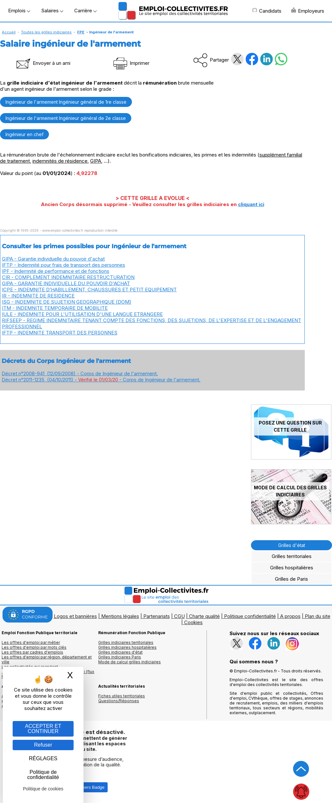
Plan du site (317, 616)
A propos (290, 616)
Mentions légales (120, 616)
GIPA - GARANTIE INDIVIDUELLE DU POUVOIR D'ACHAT (66, 283)
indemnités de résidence (60, 161)
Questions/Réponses (118, 700)
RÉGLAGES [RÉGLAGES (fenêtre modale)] (43, 758)
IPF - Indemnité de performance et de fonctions (55, 271)
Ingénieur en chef (24, 134)
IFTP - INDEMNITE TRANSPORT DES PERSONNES (59, 333)
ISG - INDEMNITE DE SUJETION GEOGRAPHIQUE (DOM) (66, 302)
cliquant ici (251, 204)
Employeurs (307, 10)
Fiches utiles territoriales (121, 695)
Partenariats (156, 616)
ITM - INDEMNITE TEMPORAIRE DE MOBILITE (55, 308)
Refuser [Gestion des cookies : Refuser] (43, 745)
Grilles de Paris (291, 579)
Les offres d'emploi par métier (31, 642)
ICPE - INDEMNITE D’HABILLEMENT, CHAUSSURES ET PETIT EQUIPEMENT (89, 289)
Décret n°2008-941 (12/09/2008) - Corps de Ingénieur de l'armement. (80, 373)
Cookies (193, 622)
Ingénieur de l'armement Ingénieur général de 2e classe (66, 118)
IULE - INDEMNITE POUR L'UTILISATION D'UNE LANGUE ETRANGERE (82, 314)
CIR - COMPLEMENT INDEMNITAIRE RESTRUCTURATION (68, 277)
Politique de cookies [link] (43, 788)
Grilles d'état (291, 545)
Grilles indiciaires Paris (119, 657)
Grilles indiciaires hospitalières (127, 647)
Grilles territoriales (292, 556)
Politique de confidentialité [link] (43, 774)
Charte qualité (204, 616)
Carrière (85, 10)
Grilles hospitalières (291, 567)
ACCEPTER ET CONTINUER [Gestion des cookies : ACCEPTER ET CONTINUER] (43, 728)
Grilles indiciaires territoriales (125, 642)
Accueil (9, 32)
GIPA (95, 161)
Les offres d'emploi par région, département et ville (47, 659)
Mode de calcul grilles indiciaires (129, 661)
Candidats (266, 10)
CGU (179, 616)
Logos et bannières (75, 616)
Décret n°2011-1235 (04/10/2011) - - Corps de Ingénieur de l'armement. (101, 380)
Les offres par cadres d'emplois (32, 652)
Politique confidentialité (250, 616)
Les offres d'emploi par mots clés (34, 647)
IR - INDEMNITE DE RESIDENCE (38, 296)
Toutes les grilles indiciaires (46, 32)
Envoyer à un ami (42, 63)
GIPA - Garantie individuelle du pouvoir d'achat (53, 259)
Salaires (52, 10)
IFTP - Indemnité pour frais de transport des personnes (63, 265)
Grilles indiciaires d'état (120, 652)
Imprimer (130, 63)
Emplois (19, 10)
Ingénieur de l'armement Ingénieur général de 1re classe (66, 102)
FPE (80, 32)
